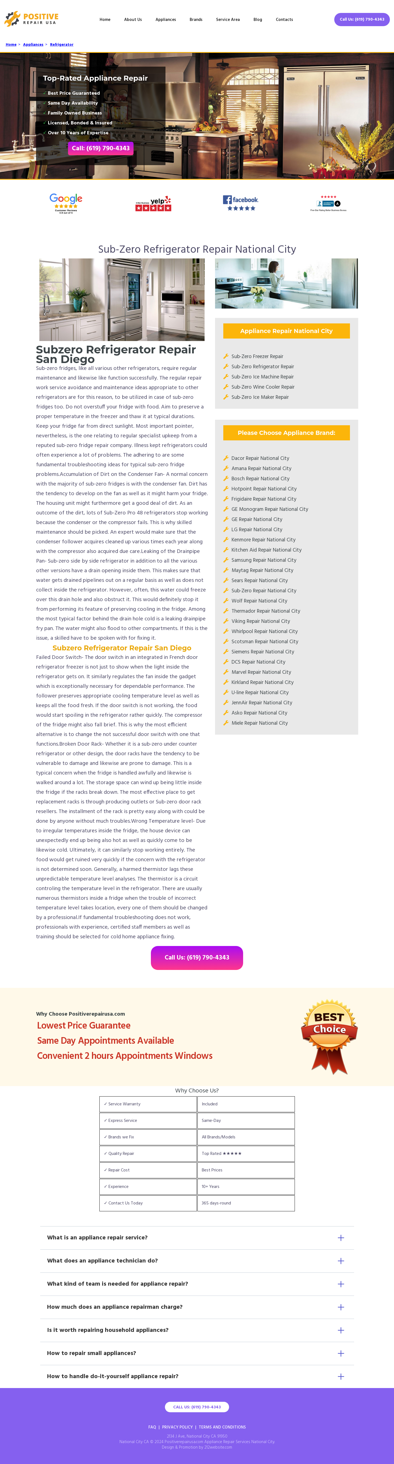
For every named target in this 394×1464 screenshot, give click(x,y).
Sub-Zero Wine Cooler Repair (263, 387)
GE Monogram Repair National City (270, 509)
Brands (196, 20)
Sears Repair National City (260, 581)
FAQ (152, 1427)
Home (105, 20)
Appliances (166, 20)
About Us (133, 20)
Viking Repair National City (261, 621)
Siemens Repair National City (263, 652)
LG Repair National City (257, 530)
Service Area (228, 20)
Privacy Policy (177, 1427)
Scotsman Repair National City (265, 642)
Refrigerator (62, 45)
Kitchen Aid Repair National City (266, 550)
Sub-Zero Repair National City (264, 591)
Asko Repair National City (259, 713)
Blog (258, 20)
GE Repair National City (257, 520)
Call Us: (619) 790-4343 (362, 19)
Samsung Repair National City (264, 560)
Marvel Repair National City (261, 672)
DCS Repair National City (258, 662)
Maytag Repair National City (262, 570)
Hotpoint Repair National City (264, 489)
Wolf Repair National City (259, 601)
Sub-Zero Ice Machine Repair (263, 377)
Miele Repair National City (260, 723)
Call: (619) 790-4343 (101, 148)
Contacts (284, 20)
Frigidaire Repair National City (264, 499)
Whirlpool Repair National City (265, 632)
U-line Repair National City (260, 693)
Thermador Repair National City (266, 611)
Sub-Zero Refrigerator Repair (263, 367)
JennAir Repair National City (262, 703)
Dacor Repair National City (260, 458)
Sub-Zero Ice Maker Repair (260, 397)
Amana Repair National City (261, 469)
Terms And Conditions (222, 1427)
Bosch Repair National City (260, 479)
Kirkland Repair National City (263, 682)
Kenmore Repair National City (263, 540)
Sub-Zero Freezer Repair (257, 357)
